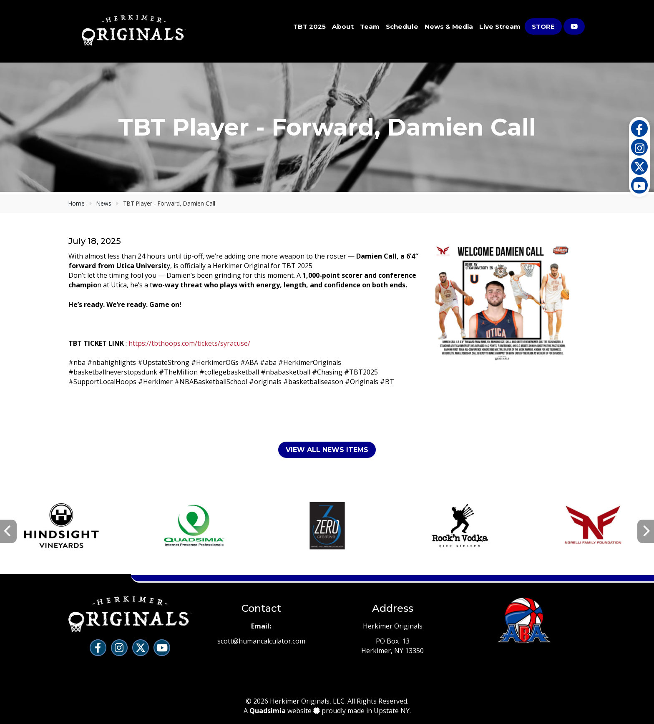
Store (543, 26)
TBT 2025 (309, 26)
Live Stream (500, 26)
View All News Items (327, 450)
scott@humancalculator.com (261, 641)
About (343, 26)
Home (76, 203)
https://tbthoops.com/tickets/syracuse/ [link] (189, 343)
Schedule (402, 26)
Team (370, 26)
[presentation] (8, 531)
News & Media (449, 26)
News (103, 203)
